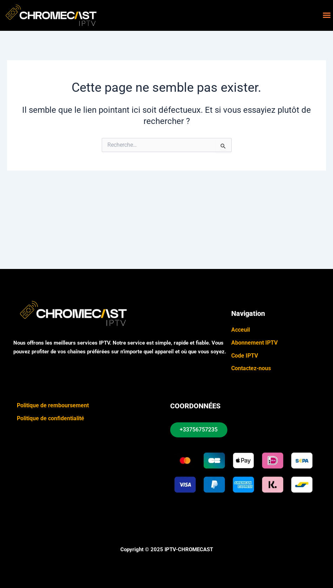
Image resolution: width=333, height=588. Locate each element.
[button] (326, 15)
